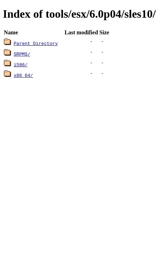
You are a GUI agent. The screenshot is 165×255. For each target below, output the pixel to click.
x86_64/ (23, 75)
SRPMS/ (22, 54)
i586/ (21, 64)
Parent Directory (36, 43)
